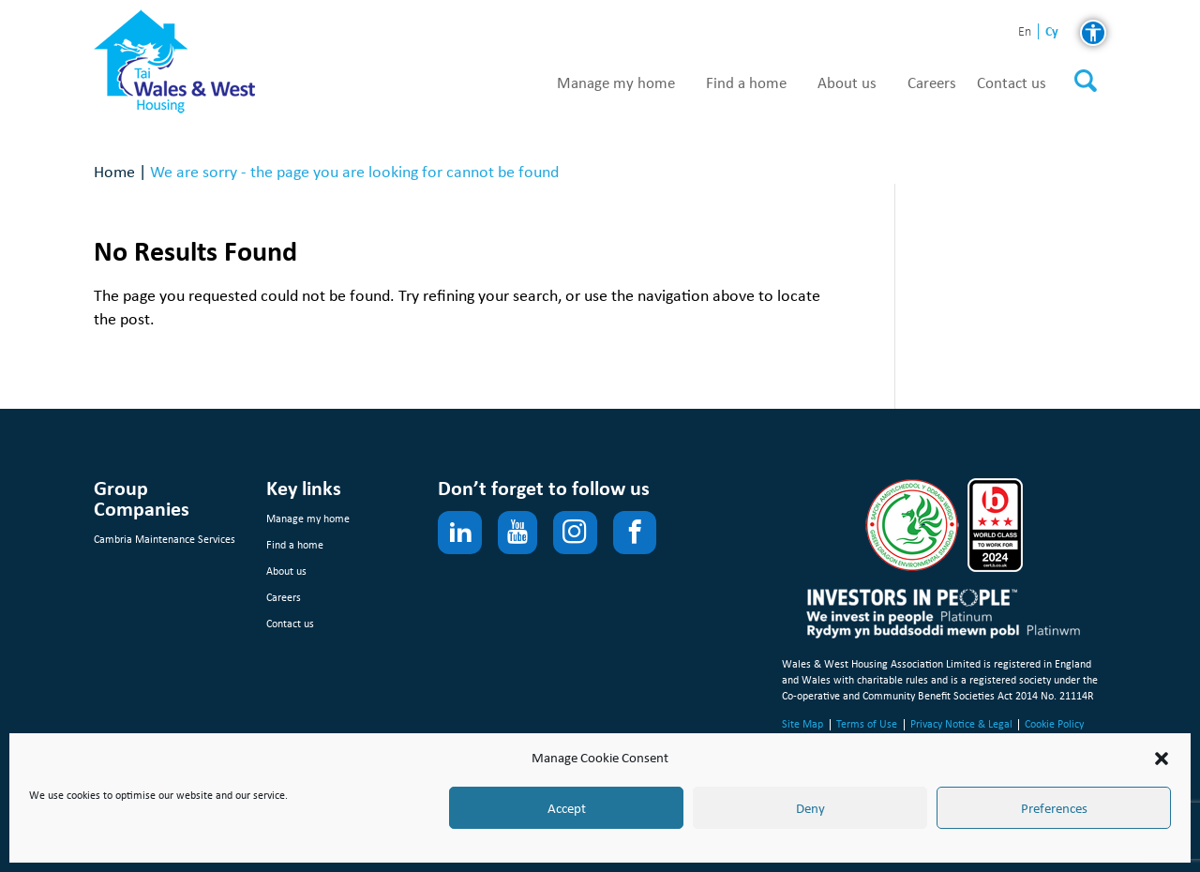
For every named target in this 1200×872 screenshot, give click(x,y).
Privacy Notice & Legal (961, 723)
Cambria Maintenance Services (164, 539)
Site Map (802, 723)
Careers (932, 83)
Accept (567, 808)
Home (114, 171)
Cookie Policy (1054, 723)
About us (847, 83)
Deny (810, 808)
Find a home (746, 83)
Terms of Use (866, 723)
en (1024, 32)
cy (1051, 31)
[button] (1161, 758)
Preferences (1054, 808)
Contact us (1011, 83)
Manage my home (616, 83)
